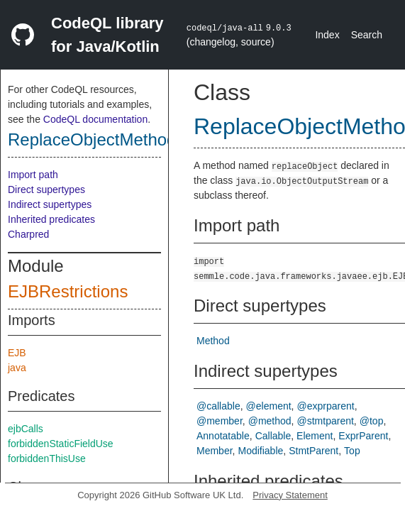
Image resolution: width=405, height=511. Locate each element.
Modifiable (260, 450)
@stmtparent (325, 421)
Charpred (28, 234)
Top (352, 450)
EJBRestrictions (68, 291)
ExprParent (363, 435)
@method (270, 421)
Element (314, 435)
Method (213, 340)
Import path (33, 174)
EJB (17, 352)
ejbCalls (25, 428)
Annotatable (223, 435)
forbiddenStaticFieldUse (60, 443)
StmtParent (313, 450)
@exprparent (326, 406)
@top (372, 421)
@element (269, 406)
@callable (218, 406)
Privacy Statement (290, 495)
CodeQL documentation (95, 119)
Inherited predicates (51, 219)
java (17, 367)
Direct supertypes (46, 189)
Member (214, 450)
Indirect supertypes (49, 204)
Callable (273, 435)
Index (327, 34)
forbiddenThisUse (47, 458)
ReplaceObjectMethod (92, 139)
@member (219, 421)
